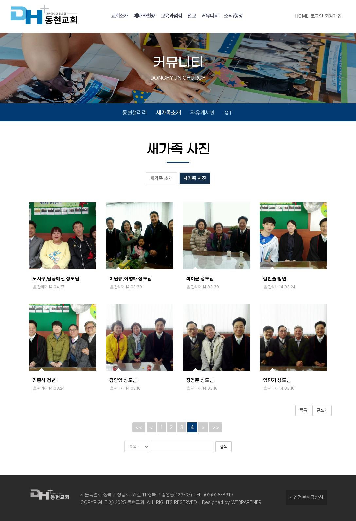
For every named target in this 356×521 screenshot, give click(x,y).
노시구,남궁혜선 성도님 (55, 279)
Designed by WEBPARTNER (231, 502)
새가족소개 (168, 112)
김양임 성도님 (123, 380)
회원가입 (333, 16)
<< (138, 427)
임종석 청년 (44, 380)
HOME (302, 16)
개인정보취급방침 (306, 497)
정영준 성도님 (200, 380)
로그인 (317, 16)
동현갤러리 (134, 112)
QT (228, 112)
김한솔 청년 (274, 279)
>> (215, 427)
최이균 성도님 (200, 279)
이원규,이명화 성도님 (130, 279)
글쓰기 (322, 410)
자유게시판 (202, 112)
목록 (303, 410)
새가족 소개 (161, 178)
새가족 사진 (195, 178)
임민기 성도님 (277, 380)
